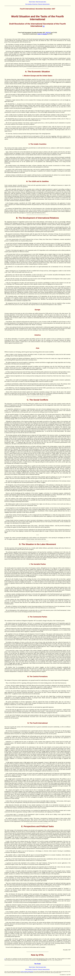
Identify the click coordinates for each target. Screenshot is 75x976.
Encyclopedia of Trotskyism (31, 4)
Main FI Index (32, 1)
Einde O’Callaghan (42, 34)
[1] (43, 26)
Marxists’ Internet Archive (44, 4)
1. (4, 958)
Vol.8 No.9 (48, 32)
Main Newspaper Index (41, 1)
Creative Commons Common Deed (27, 971)
